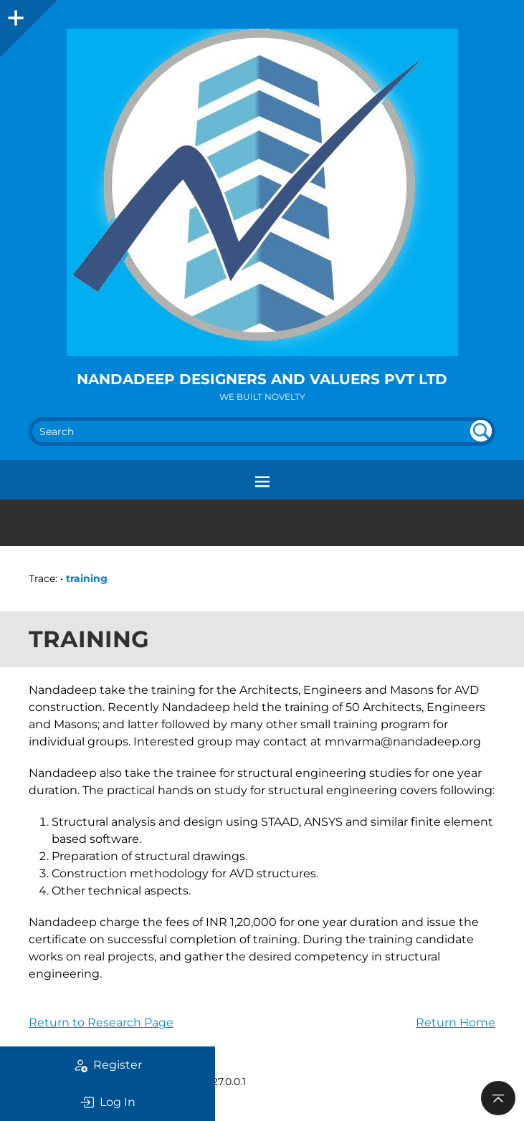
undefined (481, 431)
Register (107, 1065)
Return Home (455, 1022)
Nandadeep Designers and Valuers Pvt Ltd (262, 379)
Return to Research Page (101, 1022)
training (87, 578)
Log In (107, 1102)
